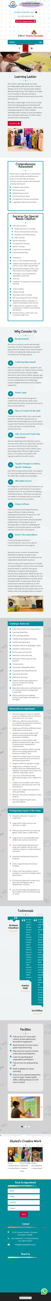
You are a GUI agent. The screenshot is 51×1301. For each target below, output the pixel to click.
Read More (14, 123)
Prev (11, 604)
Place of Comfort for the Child (27, 411)
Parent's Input (20, 393)
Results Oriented (22, 339)
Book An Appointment (25, 21)
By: (13, 1168)
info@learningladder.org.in (24, 12)
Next (40, 604)
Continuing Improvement (25, 362)
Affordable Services (23, 481)
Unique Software (22, 504)
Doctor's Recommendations (26, 535)
